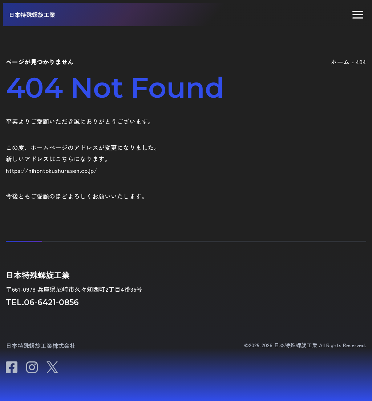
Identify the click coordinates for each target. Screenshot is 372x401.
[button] (357, 15)
